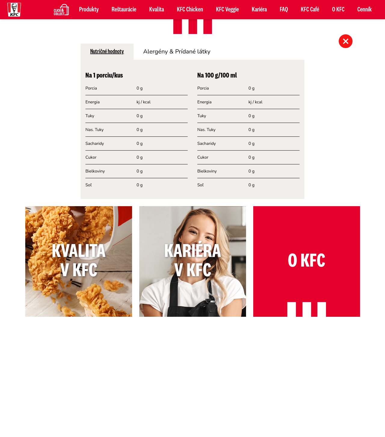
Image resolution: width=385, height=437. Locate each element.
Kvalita (156, 9)
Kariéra (259, 9)
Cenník (364, 9)
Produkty (89, 9)
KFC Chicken (190, 9)
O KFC (338, 9)
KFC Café (310, 9)
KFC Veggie (227, 9)
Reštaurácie (124, 9)
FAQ (284, 9)
